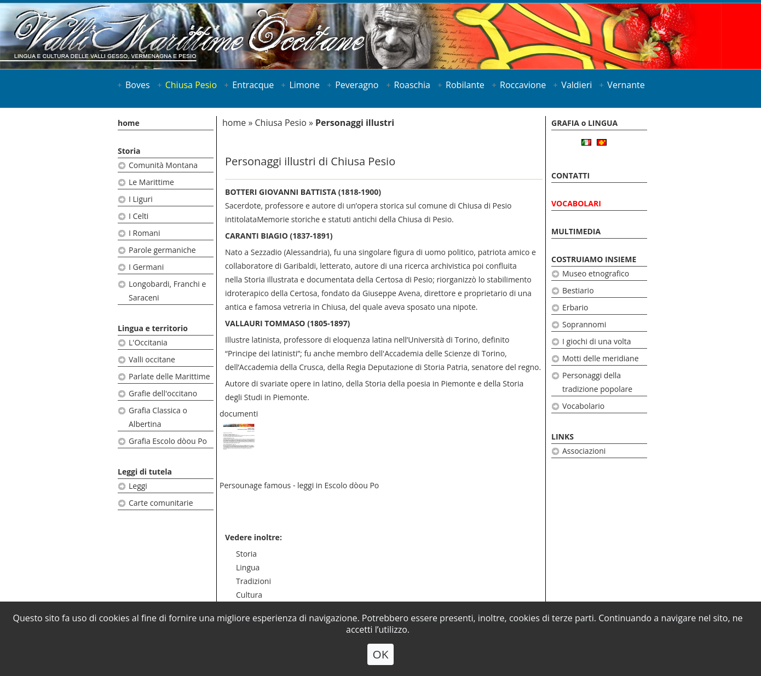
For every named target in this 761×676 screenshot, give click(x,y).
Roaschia (412, 85)
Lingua (248, 567)
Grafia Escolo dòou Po (168, 441)
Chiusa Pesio (191, 85)
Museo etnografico (595, 273)
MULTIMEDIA (576, 231)
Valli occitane (152, 359)
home (129, 123)
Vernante (625, 85)
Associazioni (584, 451)
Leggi (138, 486)
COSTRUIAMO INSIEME (593, 259)
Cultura (249, 595)
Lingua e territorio (153, 328)
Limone (304, 85)
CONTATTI (570, 175)
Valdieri (576, 85)
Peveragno (356, 85)
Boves (137, 85)
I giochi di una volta (596, 341)
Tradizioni (253, 581)
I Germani (146, 267)
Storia (129, 151)
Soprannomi (584, 324)
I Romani (144, 233)
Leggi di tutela (145, 471)
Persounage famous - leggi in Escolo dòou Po (299, 485)
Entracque (253, 85)
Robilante (465, 85)
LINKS (562, 436)
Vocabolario (583, 406)
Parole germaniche (162, 250)
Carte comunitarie (161, 503)
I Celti (138, 216)
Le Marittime (151, 182)
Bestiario (578, 290)
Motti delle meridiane (600, 358)
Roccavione (523, 85)
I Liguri (141, 199)
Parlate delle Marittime (169, 376)
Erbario (575, 307)
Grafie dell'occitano (163, 393)
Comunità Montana (163, 165)
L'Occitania (148, 342)
